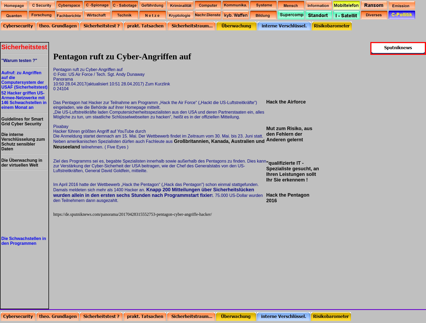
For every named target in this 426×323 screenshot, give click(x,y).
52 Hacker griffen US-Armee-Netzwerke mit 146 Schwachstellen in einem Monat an (24, 100)
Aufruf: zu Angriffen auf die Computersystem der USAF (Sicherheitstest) (24, 80)
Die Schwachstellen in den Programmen (23, 241)
